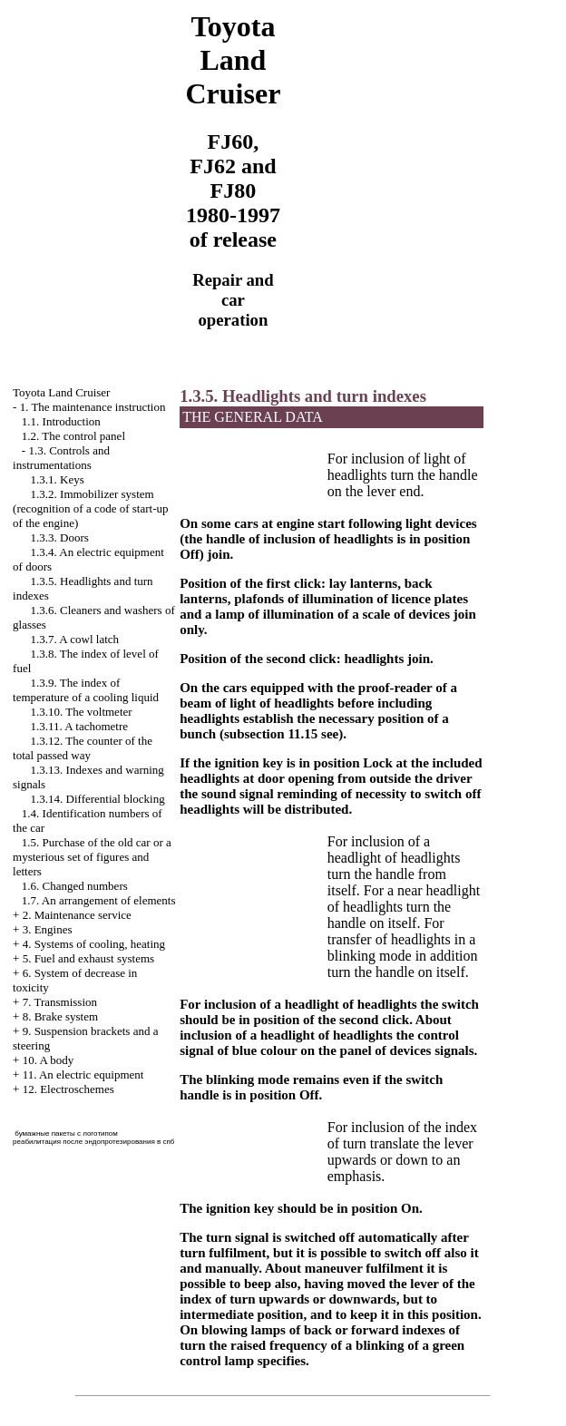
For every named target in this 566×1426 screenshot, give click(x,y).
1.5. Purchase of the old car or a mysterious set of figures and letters (92, 856)
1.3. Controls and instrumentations (61, 458)
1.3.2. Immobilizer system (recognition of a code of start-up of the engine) (90, 508)
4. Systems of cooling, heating (94, 944)
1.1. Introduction (61, 421)
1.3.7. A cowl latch (75, 639)
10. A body (48, 1060)
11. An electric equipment (83, 1074)
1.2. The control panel (73, 436)
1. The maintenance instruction (93, 407)
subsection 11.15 (270, 734)
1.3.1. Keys (57, 479)
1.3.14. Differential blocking (98, 799)
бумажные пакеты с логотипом (66, 1133)
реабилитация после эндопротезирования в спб (93, 1142)
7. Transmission (60, 1002)
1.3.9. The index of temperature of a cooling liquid (86, 690)
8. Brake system (60, 1016)
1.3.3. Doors (60, 537)
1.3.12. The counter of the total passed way (82, 748)
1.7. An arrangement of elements (99, 900)
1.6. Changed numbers (75, 886)
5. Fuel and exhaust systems (89, 958)
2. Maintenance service (77, 915)
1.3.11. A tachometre (79, 726)
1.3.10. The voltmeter (81, 711)
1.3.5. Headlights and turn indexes (303, 395)
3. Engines (48, 929)
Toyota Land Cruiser (61, 392)
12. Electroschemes (68, 1089)
